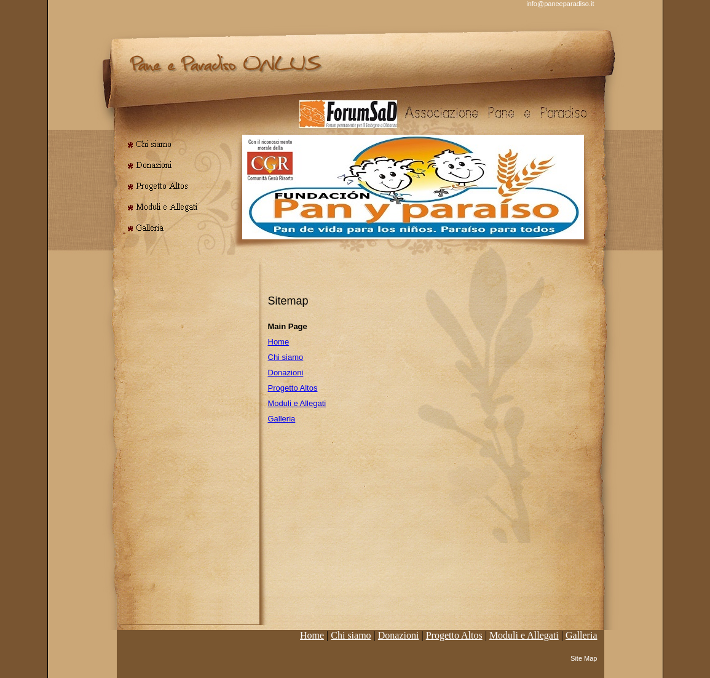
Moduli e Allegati (297, 403)
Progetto (454, 635)
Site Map (583, 658)
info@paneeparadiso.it (560, 3)
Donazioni (286, 372)
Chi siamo (286, 357)
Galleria (282, 418)
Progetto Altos (293, 388)
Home (279, 341)
